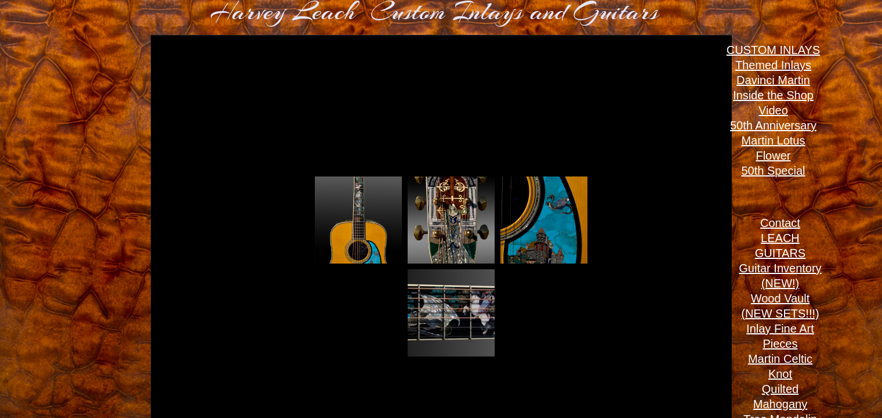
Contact (780, 223)
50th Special (773, 170)
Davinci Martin (773, 80)
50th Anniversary (773, 125)
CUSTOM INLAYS (774, 50)
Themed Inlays (773, 65)
